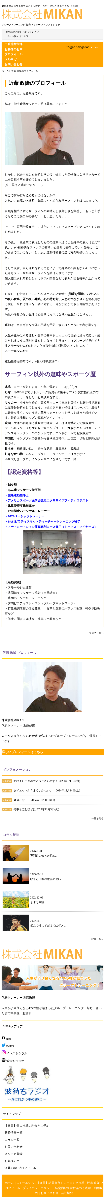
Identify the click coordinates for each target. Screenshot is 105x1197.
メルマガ (11, 59)
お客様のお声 (13, 49)
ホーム (9, 1182)
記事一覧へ (97, 939)
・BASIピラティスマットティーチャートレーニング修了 (42, 521)
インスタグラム (14, 1053)
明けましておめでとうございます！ (36, 781)
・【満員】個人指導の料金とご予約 (25, 1125)
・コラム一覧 (10, 1139)
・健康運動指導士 (17, 495)
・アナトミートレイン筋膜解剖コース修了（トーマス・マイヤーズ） (51, 526)
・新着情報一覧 (12, 1132)
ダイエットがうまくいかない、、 (35, 790)
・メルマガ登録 (12, 1153)
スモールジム (25, 1182)
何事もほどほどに (25, 809)
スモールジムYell (16, 351)
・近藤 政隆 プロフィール (19, 1168)
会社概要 (67, 1193)
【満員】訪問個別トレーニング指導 (60, 1182)
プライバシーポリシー (37, 1188)
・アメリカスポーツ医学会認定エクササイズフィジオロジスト (46, 500)
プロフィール (13, 54)
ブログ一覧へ (96, 633)
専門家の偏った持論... (43, 855)
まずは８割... (38, 902)
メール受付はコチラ (17, 36)
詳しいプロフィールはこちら (22, 752)
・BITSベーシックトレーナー (24, 516)
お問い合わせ (13, 64)
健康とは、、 (22, 800)
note (7, 1038)
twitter (8, 1045)
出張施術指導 (13, 44)
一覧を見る (97, 818)
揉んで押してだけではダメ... (48, 925)
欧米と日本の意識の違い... (46, 879)
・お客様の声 (10, 1160)
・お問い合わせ (12, 1146)
